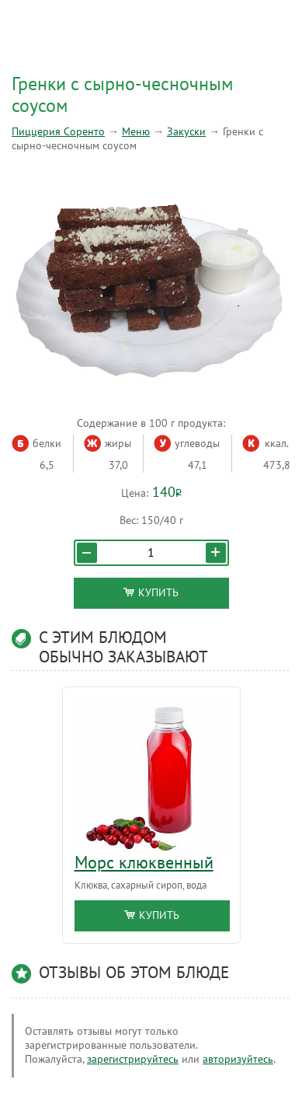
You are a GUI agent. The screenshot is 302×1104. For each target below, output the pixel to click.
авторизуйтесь (238, 1059)
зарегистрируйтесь (133, 1059)
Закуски (186, 131)
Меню (136, 131)
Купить (151, 592)
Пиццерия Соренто (58, 131)
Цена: (134, 493)
